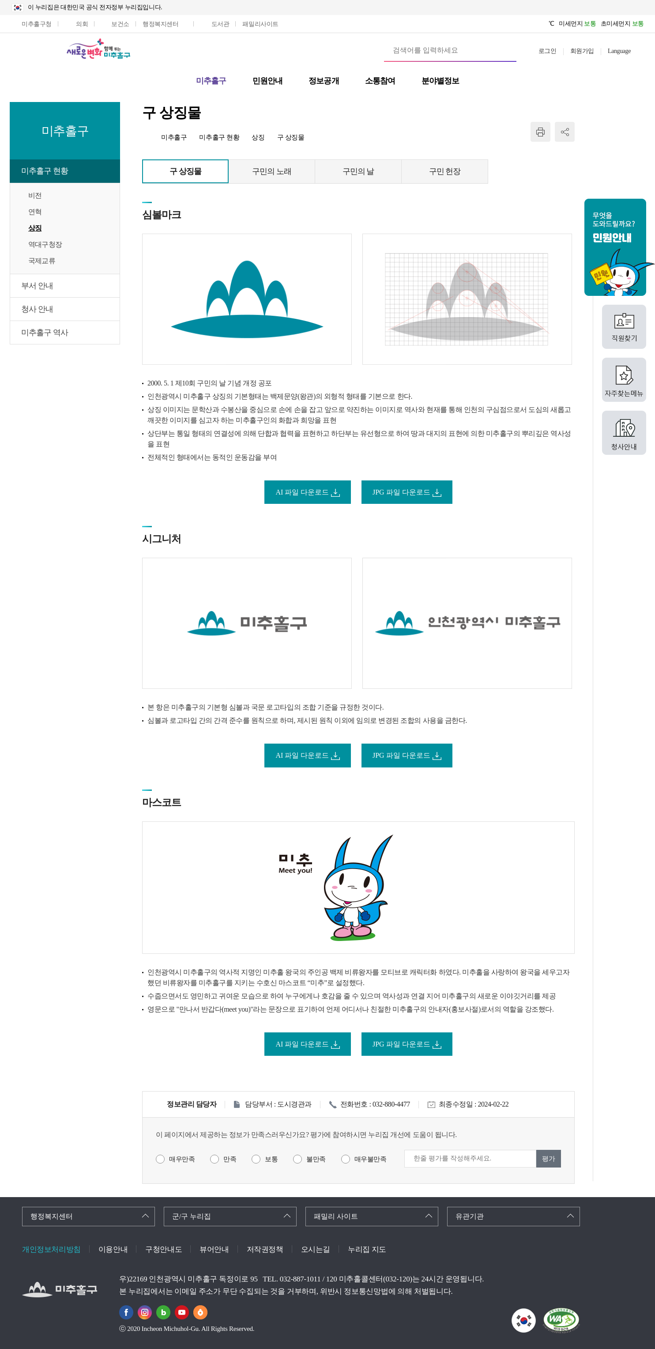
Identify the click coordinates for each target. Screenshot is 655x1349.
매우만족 (182, 1159)
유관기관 (469, 1216)
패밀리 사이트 (336, 1216)
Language (619, 51)
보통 (271, 1159)
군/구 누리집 (191, 1216)
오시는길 (315, 1249)
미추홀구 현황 (44, 170)
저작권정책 (265, 1249)
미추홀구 (174, 137)
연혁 (34, 211)
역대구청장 (45, 244)
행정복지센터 (51, 1216)
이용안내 (113, 1249)
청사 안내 (37, 309)
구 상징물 (291, 137)
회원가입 (582, 51)
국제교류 (41, 261)
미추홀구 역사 (44, 332)
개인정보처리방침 (51, 1249)
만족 (229, 1159)
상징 (34, 228)
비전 (34, 195)
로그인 (547, 51)
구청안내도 (163, 1249)
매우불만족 (370, 1159)
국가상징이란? (535, 1314)
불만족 (316, 1159)
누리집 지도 (367, 1249)
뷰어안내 (214, 1249)
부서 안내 (37, 285)
